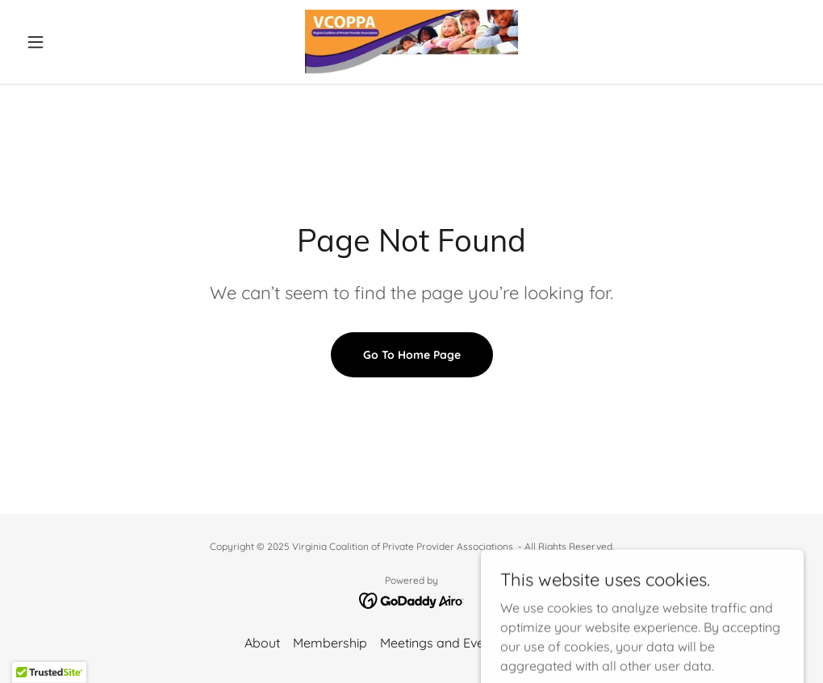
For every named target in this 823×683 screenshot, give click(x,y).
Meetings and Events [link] (441, 643)
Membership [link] (330, 643)
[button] (78, 42)
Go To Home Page (412, 355)
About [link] (262, 643)
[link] (411, 42)
